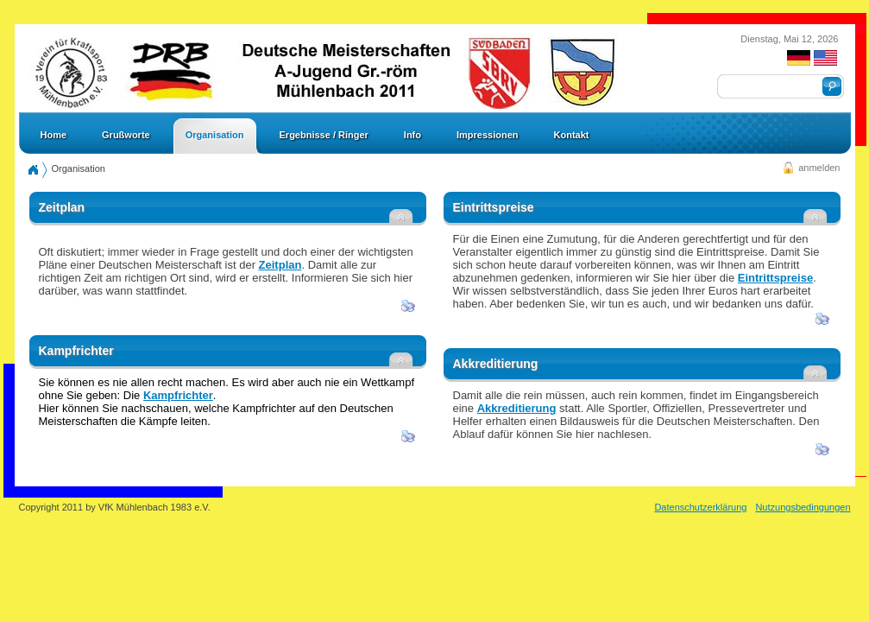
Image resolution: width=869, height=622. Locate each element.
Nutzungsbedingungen (802, 507)
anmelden (819, 167)
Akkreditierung (517, 408)
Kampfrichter (178, 395)
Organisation (78, 168)
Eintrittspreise (775, 277)
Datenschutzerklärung (700, 507)
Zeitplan (280, 264)
